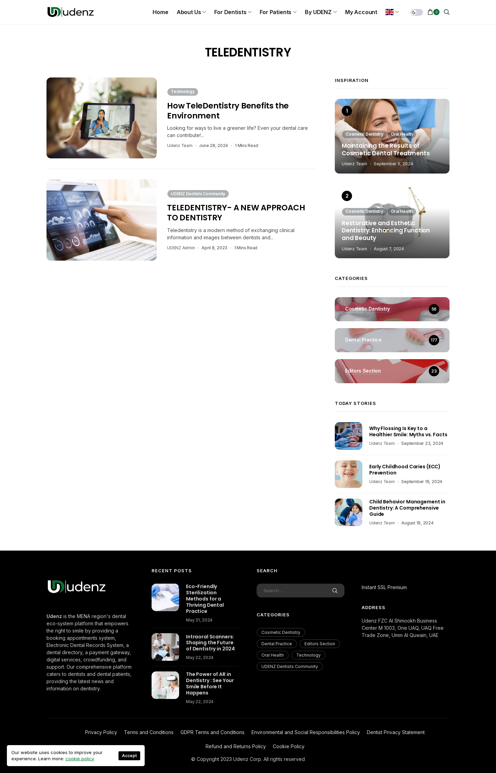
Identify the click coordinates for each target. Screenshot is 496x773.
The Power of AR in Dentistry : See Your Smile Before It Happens (210, 683)
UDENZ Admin (181, 247)
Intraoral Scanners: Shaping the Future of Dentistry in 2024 (210, 642)
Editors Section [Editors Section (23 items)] (319, 643)
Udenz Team (180, 145)
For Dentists (230, 12)
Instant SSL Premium (384, 587)
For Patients (275, 12)
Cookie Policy (288, 746)
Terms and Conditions (149, 732)
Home (160, 12)
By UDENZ (318, 12)
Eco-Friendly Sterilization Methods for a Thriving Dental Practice (205, 599)
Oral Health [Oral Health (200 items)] (272, 655)
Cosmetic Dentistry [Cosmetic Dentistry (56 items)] (280, 632)
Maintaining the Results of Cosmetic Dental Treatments (386, 149)
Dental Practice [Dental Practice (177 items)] (276, 643)
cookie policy (79, 758)
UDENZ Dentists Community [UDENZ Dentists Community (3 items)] (289, 666)
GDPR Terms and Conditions (212, 732)
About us (189, 12)
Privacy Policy (101, 732)
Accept (129, 755)
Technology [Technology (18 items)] (308, 655)
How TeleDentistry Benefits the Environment (228, 110)
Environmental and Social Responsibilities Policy (305, 732)
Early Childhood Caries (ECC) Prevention (405, 469)
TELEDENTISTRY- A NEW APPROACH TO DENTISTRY (236, 212)
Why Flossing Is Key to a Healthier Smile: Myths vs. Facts (408, 431)
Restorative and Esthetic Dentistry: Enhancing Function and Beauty (386, 231)
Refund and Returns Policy (236, 746)
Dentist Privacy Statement (396, 732)
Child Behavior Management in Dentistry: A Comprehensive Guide (407, 508)
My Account (361, 12)
